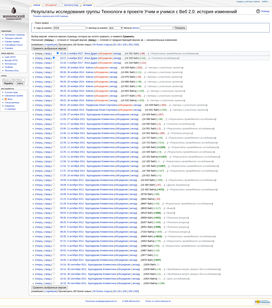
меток (136, 28)
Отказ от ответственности (158, 301)
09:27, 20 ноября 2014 (72, 77)
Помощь (265, 11)
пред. (48, 53)
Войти (265, 1)
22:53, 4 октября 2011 (72, 246)
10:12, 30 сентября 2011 (73, 269)
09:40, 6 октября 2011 (72, 217)
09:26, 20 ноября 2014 (72, 81)
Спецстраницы (12, 102)
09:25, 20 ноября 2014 (72, 86)
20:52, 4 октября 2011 (72, 250)
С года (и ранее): (43, 28)
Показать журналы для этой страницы (50, 16)
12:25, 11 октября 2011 (72, 152)
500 (136, 44)
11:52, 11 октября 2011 (72, 166)
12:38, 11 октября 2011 (72, 138)
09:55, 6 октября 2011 (72, 208)
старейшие (51, 44)
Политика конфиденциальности (101, 301)
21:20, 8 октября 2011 (72, 203)
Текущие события (13, 38)
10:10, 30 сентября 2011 (73, 274)
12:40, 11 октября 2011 (72, 133)
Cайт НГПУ (10, 57)
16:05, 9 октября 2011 (72, 189)
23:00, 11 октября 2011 (72, 128)
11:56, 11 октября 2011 (72, 161)
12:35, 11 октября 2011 (72, 142)
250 (130, 44)
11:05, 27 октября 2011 (72, 114)
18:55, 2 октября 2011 (72, 260)
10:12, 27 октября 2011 (72, 124)
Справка (9, 48)
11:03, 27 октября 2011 (72, 119)
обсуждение (105, 53)
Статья (36, 5)
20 (115, 44)
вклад (117, 53)
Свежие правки (12, 41)
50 (119, 44)
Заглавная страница (15, 35)
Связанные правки (14, 96)
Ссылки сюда (11, 92)
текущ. (39, 58)
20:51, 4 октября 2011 (72, 255)
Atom (10, 99)
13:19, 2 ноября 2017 (71, 53)
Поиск (4, 75)
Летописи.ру (11, 64)
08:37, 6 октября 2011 (72, 227)
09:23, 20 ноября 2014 (72, 96)
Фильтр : (131, 28)
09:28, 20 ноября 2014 (72, 72)
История (87, 5)
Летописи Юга (12, 70)
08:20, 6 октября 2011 (72, 232)
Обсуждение (51, 5)
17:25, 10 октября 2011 (72, 175)
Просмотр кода (71, 5)
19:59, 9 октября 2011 (72, 180)
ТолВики (9, 67)
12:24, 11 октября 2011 (72, 156)
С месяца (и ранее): (97, 28)
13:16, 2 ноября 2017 (71, 63)
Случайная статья (13, 45)
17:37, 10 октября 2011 (72, 171)
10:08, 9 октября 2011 (72, 194)
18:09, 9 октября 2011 (72, 185)
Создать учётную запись (248, 1)
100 (124, 44)
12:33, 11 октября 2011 (72, 147)
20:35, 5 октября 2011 (72, 236)
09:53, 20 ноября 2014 (72, 67)
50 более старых (102, 44)
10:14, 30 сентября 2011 (73, 264)
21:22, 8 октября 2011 (72, 199)
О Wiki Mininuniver (131, 301)
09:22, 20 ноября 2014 (72, 105)
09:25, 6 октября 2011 (72, 222)
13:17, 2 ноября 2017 (71, 58)
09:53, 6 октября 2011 (72, 213)
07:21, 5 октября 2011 (72, 241)
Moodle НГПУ (11, 60)
